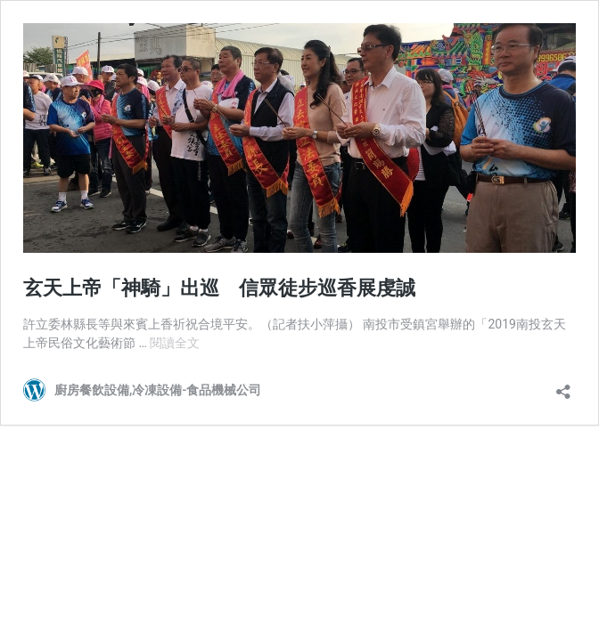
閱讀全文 (175, 343)
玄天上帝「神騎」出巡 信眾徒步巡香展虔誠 (219, 288)
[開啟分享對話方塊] (563, 386)
